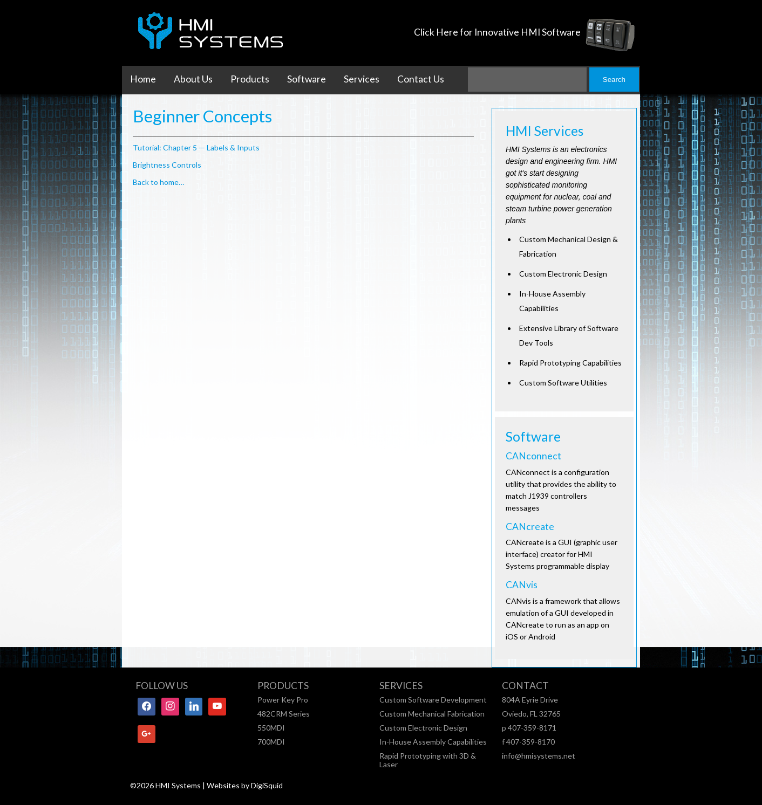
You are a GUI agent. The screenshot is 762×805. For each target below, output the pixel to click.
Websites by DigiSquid (245, 785)
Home (143, 79)
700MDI (271, 741)
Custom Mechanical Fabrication (432, 713)
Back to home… (158, 182)
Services (361, 79)
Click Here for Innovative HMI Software (497, 32)
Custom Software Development (433, 699)
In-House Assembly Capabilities (433, 741)
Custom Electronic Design (423, 727)
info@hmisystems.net (538, 755)
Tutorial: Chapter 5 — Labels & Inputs (196, 147)
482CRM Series (283, 713)
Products (249, 79)
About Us (193, 79)
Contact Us (420, 79)
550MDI (271, 727)
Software (306, 79)
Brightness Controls (167, 164)
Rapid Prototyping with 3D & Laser (427, 760)
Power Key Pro (282, 699)
